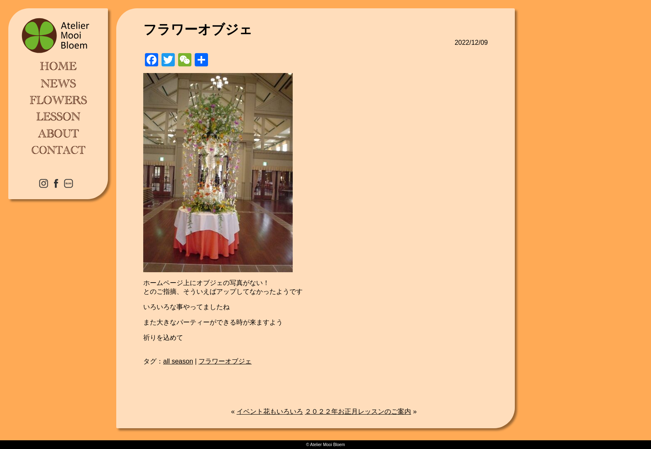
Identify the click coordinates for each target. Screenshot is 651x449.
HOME (58, 66)
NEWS (58, 83)
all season (178, 361)
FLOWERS (58, 99)
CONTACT (58, 149)
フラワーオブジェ (225, 361)
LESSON (58, 116)
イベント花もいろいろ (270, 411)
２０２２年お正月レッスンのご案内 (358, 411)
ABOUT (58, 132)
